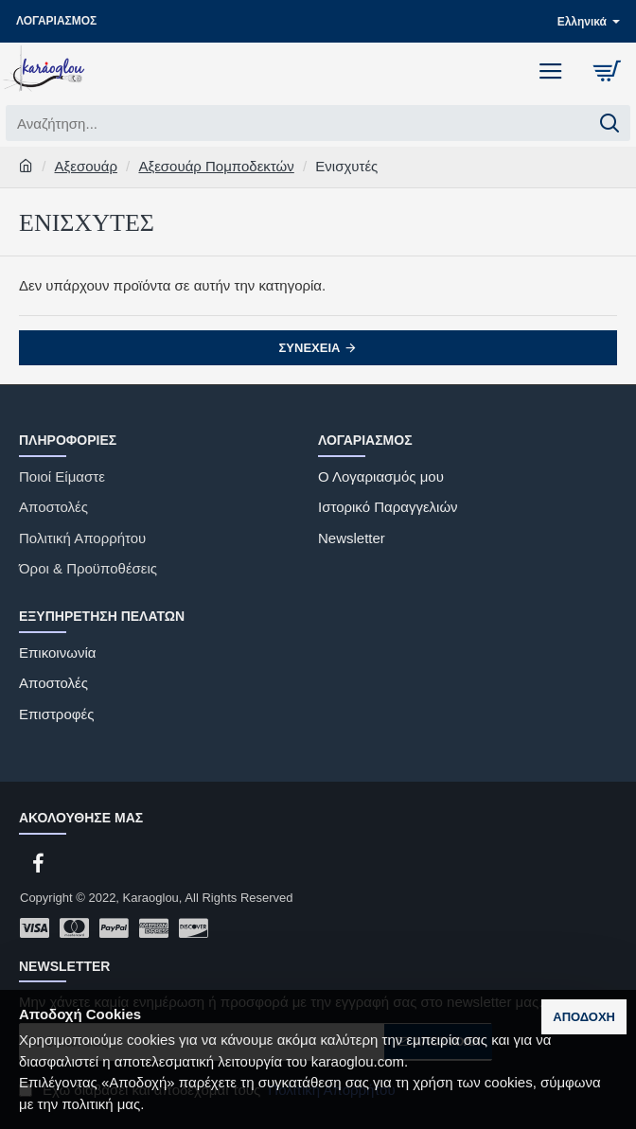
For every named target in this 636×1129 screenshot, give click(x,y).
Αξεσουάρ (86, 166)
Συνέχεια (310, 348)
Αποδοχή (584, 1017)
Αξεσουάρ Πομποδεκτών (215, 166)
